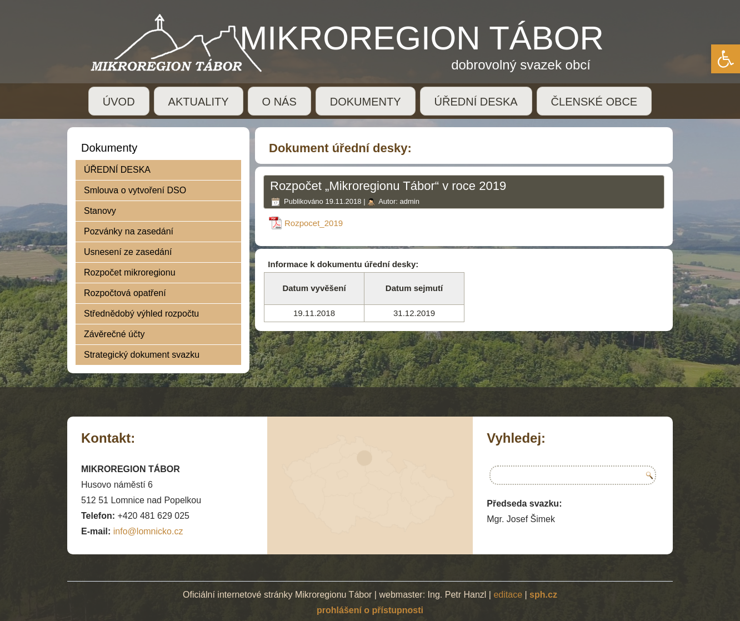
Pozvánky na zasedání (128, 231)
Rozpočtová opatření (125, 293)
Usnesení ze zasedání (128, 252)
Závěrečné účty (114, 334)
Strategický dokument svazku (141, 354)
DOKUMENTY (365, 102)
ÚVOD (119, 102)
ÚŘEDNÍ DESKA (476, 102)
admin (409, 201)
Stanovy (100, 211)
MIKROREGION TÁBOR (421, 38)
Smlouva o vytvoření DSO (135, 190)
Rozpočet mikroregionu (130, 272)
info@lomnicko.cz (148, 531)
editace (507, 594)
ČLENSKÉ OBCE (594, 102)
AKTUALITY (198, 102)
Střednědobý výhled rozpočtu (141, 313)
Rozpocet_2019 (313, 223)
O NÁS (279, 102)
